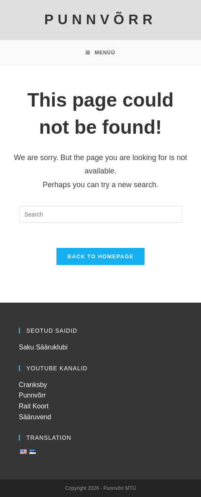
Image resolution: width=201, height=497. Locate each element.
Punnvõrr (32, 395)
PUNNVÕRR (100, 19)
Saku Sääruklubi (43, 347)
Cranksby (33, 384)
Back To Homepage (100, 256)
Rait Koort (33, 406)
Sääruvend (35, 417)
